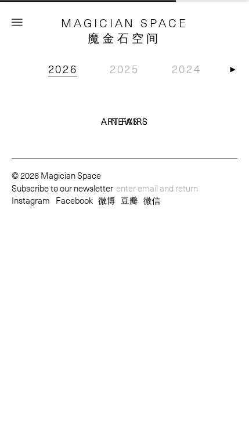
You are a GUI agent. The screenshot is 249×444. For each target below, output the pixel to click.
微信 (151, 415)
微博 (106, 415)
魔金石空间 (124, 37)
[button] (232, 69)
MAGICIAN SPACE (125, 22)
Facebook (74, 415)
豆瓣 (129, 415)
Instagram (31, 415)
